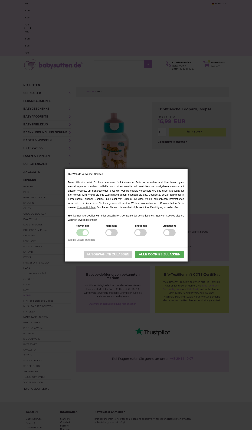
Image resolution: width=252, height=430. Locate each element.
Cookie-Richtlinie (86, 207)
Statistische (169, 225)
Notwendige (82, 225)
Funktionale (141, 225)
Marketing (111, 225)
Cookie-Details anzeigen (81, 239)
